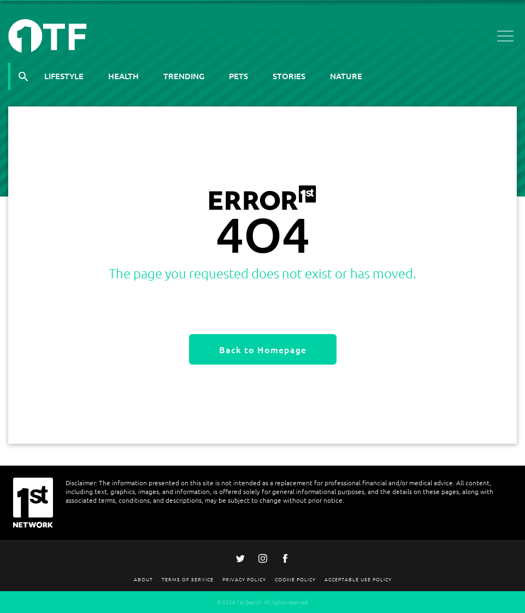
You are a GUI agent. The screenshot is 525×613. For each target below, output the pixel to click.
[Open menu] (505, 38)
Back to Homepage (262, 349)
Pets (238, 75)
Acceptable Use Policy (358, 579)
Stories (289, 75)
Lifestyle (64, 75)
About (143, 579)
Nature (346, 75)
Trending (183, 75)
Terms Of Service (188, 579)
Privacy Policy (244, 579)
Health (123, 75)
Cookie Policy (295, 579)
